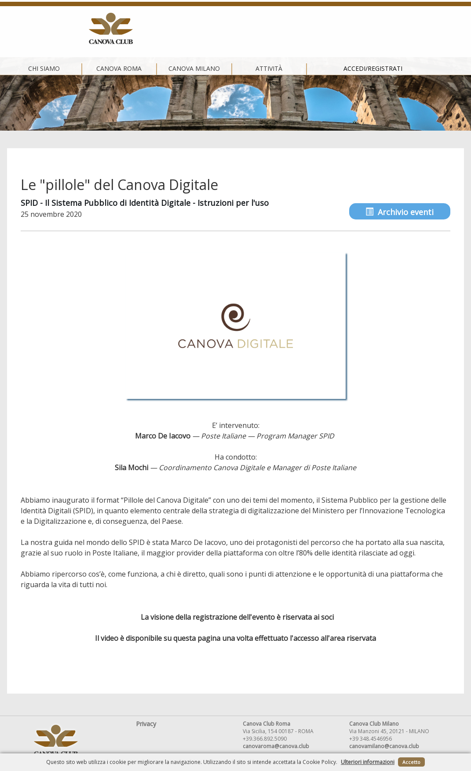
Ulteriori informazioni (367, 762)
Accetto (411, 762)
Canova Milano (233, 28)
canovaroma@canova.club (276, 746)
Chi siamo (84, 28)
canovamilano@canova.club (384, 746)
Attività (308, 28)
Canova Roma (158, 28)
